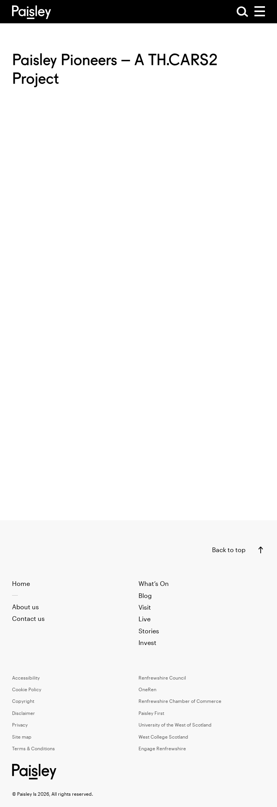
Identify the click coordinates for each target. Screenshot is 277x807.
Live (144, 618)
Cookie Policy (26, 689)
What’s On (153, 583)
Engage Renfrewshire (162, 748)
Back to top (228, 549)
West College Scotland (163, 736)
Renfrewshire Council (162, 677)
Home (21, 583)
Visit (144, 607)
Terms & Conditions (33, 748)
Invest (147, 642)
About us (25, 606)
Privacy (20, 724)
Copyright (23, 701)
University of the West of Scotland (175, 724)
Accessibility (26, 677)
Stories (148, 630)
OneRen (147, 689)
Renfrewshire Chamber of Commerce (179, 701)
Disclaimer (23, 713)
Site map (22, 736)
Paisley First (151, 713)
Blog (145, 595)
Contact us (28, 618)
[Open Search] (242, 11)
